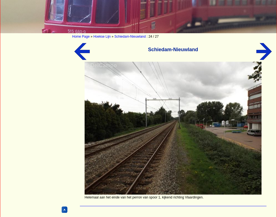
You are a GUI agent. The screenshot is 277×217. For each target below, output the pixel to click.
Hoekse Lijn (102, 36)
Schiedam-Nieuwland (130, 36)
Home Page (81, 36)
